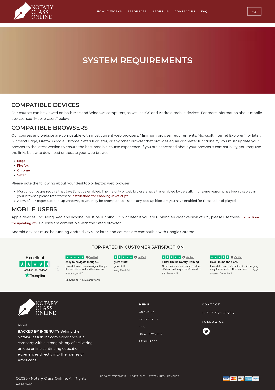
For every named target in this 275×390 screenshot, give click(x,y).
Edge (21, 161)
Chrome (23, 170)
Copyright (137, 376)
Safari (22, 175)
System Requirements (164, 376)
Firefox (22, 165)
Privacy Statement (113, 376)
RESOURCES (137, 11)
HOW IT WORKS (109, 11)
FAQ (204, 11)
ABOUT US (160, 11)
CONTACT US (185, 11)
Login (254, 11)
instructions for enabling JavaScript (100, 196)
